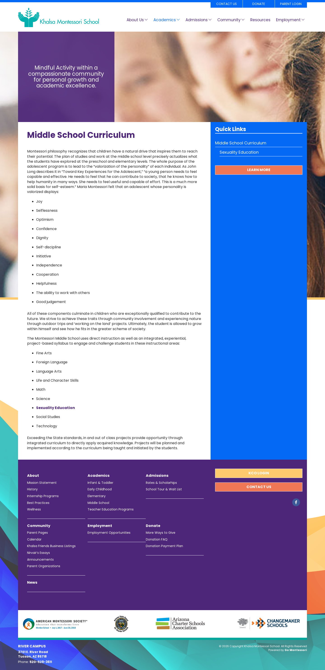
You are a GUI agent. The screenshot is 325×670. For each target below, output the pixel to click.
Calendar (34, 539)
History (32, 489)
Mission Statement (42, 483)
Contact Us (226, 4)
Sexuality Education (55, 407)
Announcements (40, 559)
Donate (258, 4)
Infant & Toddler (100, 483)
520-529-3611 (41, 662)
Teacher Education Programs (111, 509)
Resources (260, 20)
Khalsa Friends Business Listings (51, 546)
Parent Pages (37, 533)
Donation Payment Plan (164, 546)
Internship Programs (43, 496)
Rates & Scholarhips (161, 483)
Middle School (98, 503)
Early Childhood (100, 489)
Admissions (197, 20)
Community (229, 20)
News (32, 582)
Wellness (34, 509)
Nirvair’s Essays (38, 553)
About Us (135, 20)
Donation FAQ (156, 539)
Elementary (97, 496)
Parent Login (291, 4)
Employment (288, 20)
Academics (164, 20)
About (33, 475)
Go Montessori (296, 650)
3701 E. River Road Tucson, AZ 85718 (33, 654)
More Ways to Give (160, 533)
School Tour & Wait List (164, 489)
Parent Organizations (43, 566)
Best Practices (38, 503)
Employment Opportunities (109, 533)
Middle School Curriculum (240, 143)
